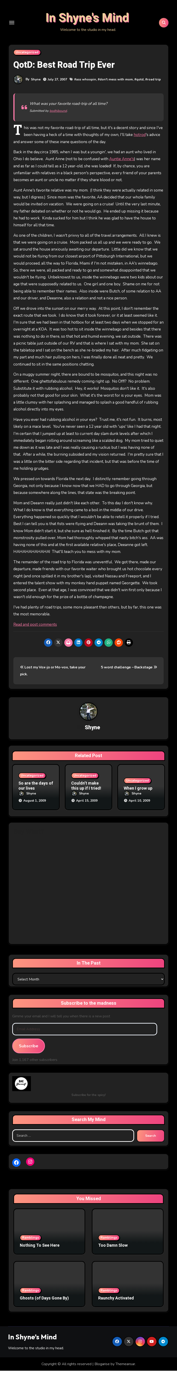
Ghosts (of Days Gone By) (44, 1300)
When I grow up (138, 791)
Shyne (36, 82)
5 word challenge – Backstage (129, 670)
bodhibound (58, 114)
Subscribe (28, 1048)
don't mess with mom (116, 82)
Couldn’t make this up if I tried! (86, 789)
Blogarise (102, 1366)
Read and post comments (35, 627)
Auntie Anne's (121, 162)
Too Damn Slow (113, 1247)
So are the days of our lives (35, 789)
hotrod (140, 138)
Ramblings (30, 1239)
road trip (154, 82)
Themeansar (125, 1366)
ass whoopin (86, 82)
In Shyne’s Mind (32, 1339)
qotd (140, 82)
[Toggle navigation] (11, 24)
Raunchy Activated (116, 1300)
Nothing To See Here (39, 1247)
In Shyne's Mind (87, 20)
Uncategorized (27, 55)
